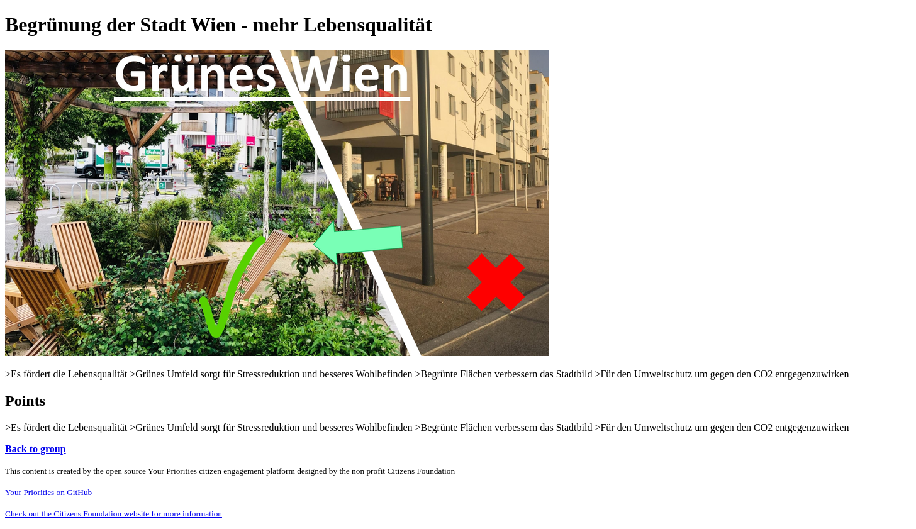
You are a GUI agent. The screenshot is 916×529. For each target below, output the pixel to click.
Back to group (35, 448)
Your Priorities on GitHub (48, 492)
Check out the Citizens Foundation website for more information (113, 513)
